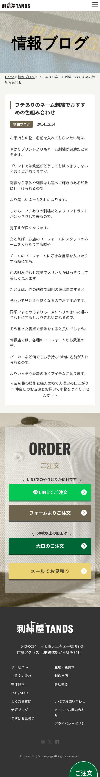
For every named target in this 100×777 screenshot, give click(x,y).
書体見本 (18, 684)
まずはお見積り (23, 718)
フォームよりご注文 (58, 512)
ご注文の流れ (21, 675)
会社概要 (61, 684)
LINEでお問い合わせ (69, 701)
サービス (19, 667)
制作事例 (61, 675)
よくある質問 (21, 701)
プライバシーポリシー (69, 726)
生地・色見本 (64, 667)
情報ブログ (21, 124)
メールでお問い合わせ (69, 712)
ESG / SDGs (19, 692)
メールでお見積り (58, 571)
